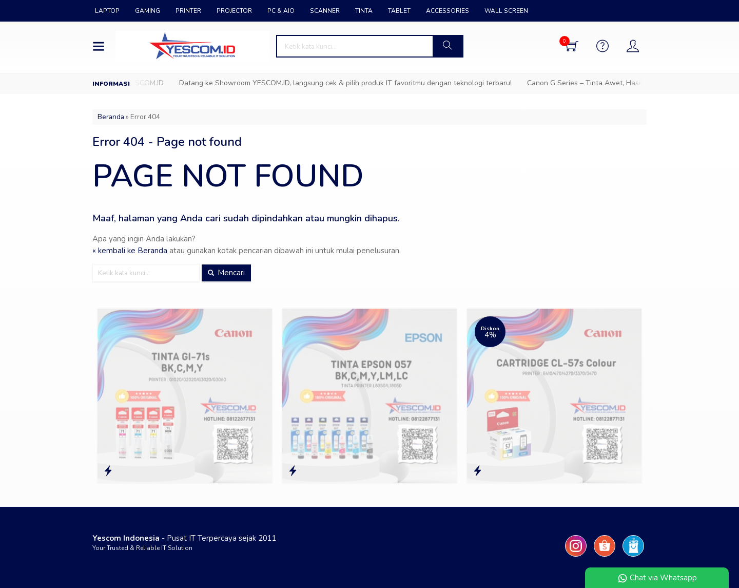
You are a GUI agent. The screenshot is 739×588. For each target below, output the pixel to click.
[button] (447, 46)
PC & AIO (281, 11)
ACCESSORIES (447, 11)
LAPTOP (107, 11)
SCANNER (325, 11)
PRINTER (188, 11)
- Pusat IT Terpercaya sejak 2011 (184, 538)
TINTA (364, 11)
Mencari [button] (226, 273)
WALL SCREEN (506, 11)
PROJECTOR (234, 11)
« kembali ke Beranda (129, 250)
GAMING (147, 11)
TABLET (399, 11)
